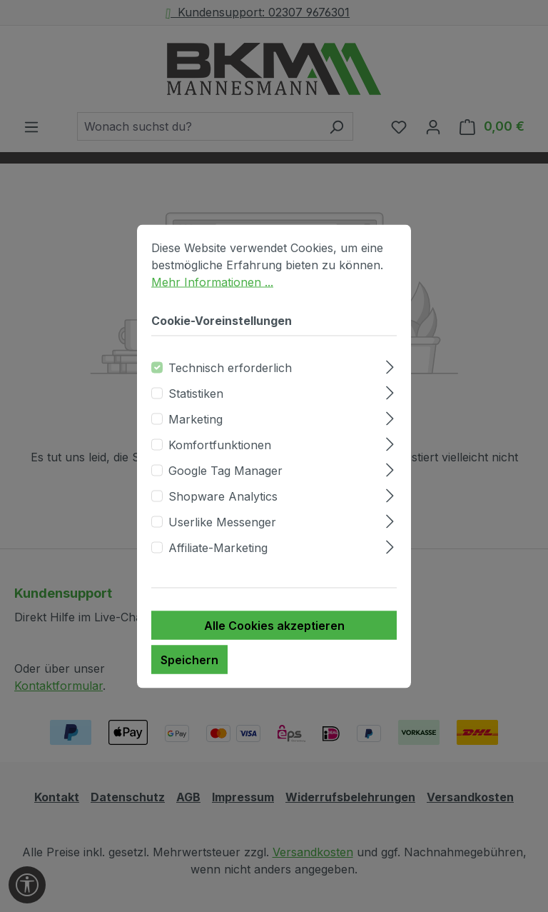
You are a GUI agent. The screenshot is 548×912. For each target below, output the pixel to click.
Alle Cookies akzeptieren (274, 625)
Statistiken (195, 393)
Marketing (195, 418)
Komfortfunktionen (219, 444)
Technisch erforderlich (230, 367)
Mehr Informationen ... (212, 281)
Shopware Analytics (223, 495)
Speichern (189, 659)
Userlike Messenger (222, 521)
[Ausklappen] (390, 365)
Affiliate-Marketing (218, 547)
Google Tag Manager (225, 470)
